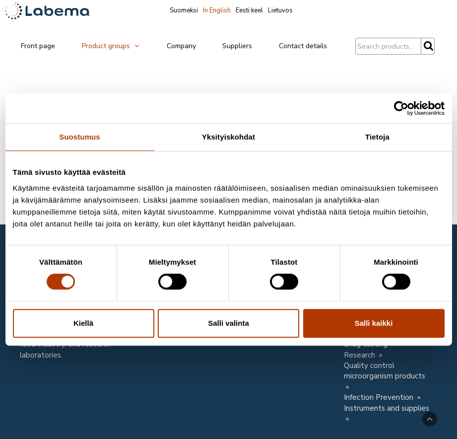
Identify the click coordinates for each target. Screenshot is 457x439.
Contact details (303, 46)
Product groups (111, 46)
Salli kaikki (374, 323)
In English (217, 10)
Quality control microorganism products (384, 371)
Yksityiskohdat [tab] (228, 137)
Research (360, 355)
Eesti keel (249, 10)
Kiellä (83, 323)
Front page (38, 46)
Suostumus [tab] (79, 137)
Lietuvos (280, 10)
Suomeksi (184, 10)
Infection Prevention (379, 397)
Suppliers (237, 46)
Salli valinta (228, 323)
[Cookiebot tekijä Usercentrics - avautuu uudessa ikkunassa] (401, 108)
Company (181, 46)
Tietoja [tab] (377, 137)
